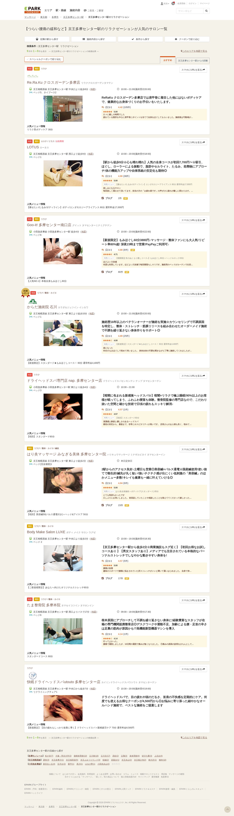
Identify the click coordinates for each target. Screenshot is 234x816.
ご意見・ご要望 (93, 10)
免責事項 (165, 777)
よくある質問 (102, 774)
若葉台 (115, 760)
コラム (126, 774)
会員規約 (81, 774)
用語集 (164, 774)
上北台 (158, 756)
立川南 (93, 756)
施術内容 (75, 10)
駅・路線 (61, 10)
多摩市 (55, 17)
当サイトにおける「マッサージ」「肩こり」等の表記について (92, 777)
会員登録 (181, 3)
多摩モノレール (35, 756)
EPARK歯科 (57, 789)
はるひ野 (90, 764)
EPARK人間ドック (123, 789)
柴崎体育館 (80, 756)
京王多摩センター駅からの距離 (193, 60)
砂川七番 (147, 756)
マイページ (205, 3)
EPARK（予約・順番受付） (36, 789)
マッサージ (30, 17)
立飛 (124, 756)
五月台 (61, 764)
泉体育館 (135, 756)
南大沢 (152, 760)
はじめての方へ (69, 774)
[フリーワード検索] (189, 11)
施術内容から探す (93, 39)
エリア (48, 10)
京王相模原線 (34, 760)
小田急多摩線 (34, 764)
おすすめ (167, 60)
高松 (115, 756)
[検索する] (206, 10)
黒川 (80, 764)
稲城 (106, 760)
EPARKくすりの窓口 (102, 789)
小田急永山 (104, 764)
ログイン (192, 3)
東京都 (43, 17)
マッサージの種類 (176, 774)
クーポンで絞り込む (187, 39)
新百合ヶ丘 (49, 764)
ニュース (134, 774)
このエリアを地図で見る (194, 51)
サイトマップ (144, 777)
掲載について (55, 774)
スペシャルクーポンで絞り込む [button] (43, 59)
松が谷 (49, 756)
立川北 (105, 756)
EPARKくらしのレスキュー (191, 789)
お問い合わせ (116, 774)
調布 (46, 760)
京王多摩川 (58, 760)
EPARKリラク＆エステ (32, 10)
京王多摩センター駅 (73, 17)
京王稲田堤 (72, 760)
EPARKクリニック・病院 (78, 789)
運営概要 (155, 777)
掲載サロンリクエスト (150, 774)
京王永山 (127, 760)
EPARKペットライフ (33, 793)
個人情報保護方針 (128, 777)
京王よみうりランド (90, 760)
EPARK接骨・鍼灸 (167, 789)
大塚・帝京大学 (63, 756)
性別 (166, 3)
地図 (93, 89)
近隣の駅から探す (47, 39)
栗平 (71, 764)
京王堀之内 (140, 760)
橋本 (162, 760)
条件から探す (140, 39)
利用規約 (91, 774)
